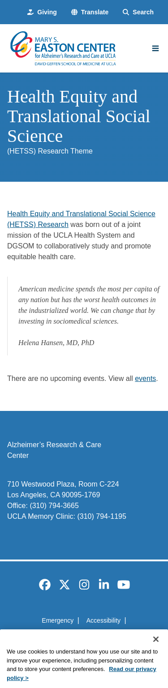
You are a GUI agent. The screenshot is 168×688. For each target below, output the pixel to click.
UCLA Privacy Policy (81, 636)
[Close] (156, 649)
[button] (90, 12)
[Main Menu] (155, 48)
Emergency (57, 620)
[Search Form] (138, 12)
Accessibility (103, 620)
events (145, 378)
